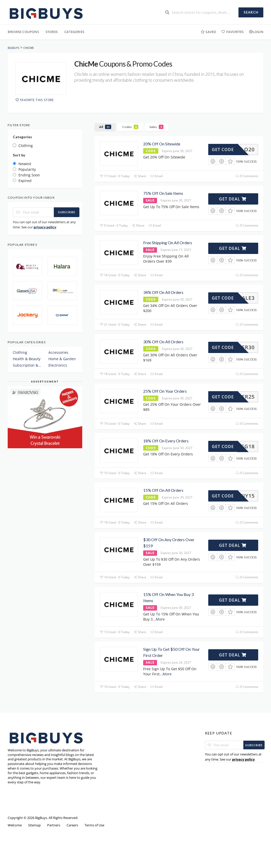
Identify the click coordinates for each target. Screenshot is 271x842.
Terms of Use (94, 825)
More (160, 619)
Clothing (20, 352)
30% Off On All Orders (163, 341)
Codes (130, 127)
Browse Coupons (23, 31)
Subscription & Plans (27, 365)
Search (251, 12)
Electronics (57, 365)
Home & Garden (62, 358)
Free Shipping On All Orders (167, 242)
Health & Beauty (26, 358)
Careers (72, 825)
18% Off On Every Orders (166, 440)
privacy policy (45, 227)
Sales (156, 127)
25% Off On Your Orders (165, 391)
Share (139, 176)
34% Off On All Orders (163, 292)
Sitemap (34, 825)
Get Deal (232, 199)
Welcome (15, 825)
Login (256, 31)
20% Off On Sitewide (161, 143)
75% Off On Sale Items (163, 193)
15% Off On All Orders (163, 490)
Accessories (58, 352)
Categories (74, 31)
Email (156, 176)
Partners (53, 825)
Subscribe (66, 212)
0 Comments (247, 176)
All (105, 127)
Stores (52, 31)
